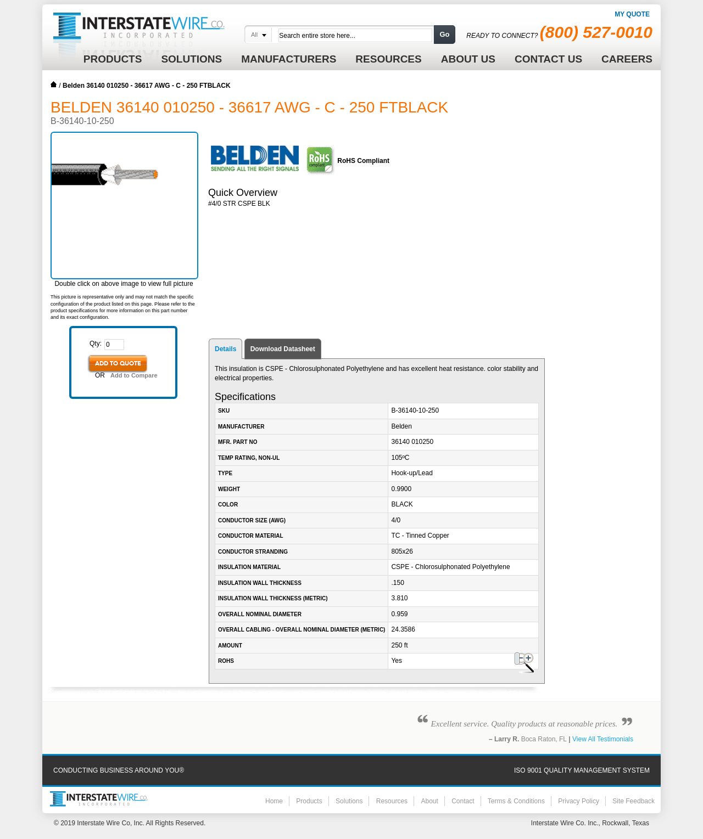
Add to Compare (134, 375)
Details (225, 349)
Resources (392, 801)
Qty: (96, 343)
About (429, 801)
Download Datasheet (282, 349)
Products (309, 801)
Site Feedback (633, 801)
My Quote (632, 14)
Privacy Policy (578, 801)
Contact (462, 801)
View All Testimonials (602, 739)
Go (444, 34)
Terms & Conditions (516, 801)
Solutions (349, 801)
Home (54, 84)
